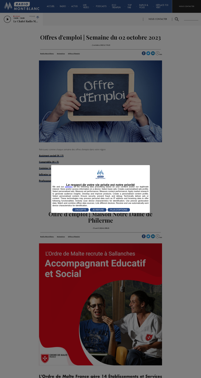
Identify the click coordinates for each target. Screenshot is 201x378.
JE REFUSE (98, 210)
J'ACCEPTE (80, 210)
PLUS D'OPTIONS (118, 210)
